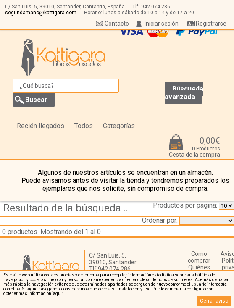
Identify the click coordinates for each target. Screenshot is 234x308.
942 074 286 (155, 7)
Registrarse (211, 23)
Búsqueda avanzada (184, 93)
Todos (83, 126)
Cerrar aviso (214, 301)
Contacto (117, 23)
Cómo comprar (199, 257)
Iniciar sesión (162, 23)
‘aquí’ (57, 293)
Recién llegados (40, 126)
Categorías (119, 126)
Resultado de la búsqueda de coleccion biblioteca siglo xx (69, 208)
